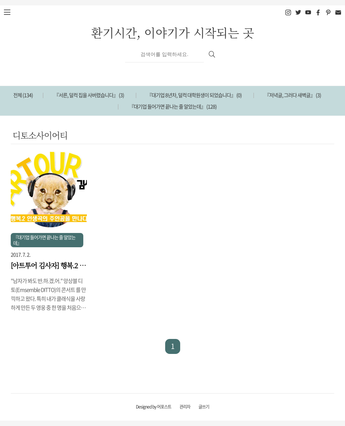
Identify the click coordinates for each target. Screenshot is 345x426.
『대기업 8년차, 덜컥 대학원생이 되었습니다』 (194, 94)
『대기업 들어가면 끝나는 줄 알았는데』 (173, 106)
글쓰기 (203, 407)
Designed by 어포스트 (153, 407)
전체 (23, 94)
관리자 (184, 407)
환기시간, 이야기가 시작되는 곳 (172, 32)
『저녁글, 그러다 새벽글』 (293, 94)
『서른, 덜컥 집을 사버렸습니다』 (89, 94)
